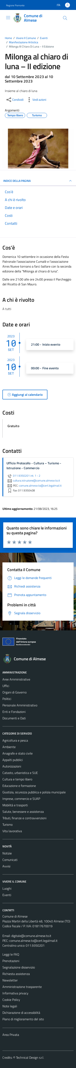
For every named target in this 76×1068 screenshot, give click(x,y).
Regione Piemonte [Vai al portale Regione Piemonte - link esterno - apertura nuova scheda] (15, 5)
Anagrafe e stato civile (17, 753)
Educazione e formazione (19, 785)
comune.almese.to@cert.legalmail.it (33, 940)
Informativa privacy (15, 993)
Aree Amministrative (16, 679)
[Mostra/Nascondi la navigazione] (8, 17)
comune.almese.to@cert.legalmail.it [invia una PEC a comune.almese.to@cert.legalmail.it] (40, 485)
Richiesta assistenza (16, 973)
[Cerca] (65, 18)
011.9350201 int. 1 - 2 (23, 475)
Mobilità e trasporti (15, 805)
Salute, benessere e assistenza (23, 811)
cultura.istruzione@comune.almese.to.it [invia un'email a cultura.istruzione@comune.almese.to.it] (33, 480)
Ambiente (9, 746)
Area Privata (10, 1034)
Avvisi (6, 866)
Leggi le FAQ (10, 954)
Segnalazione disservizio (18, 967)
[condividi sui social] (14, 99)
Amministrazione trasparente (22, 986)
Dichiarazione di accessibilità (21, 1012)
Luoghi (6, 888)
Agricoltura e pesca (15, 740)
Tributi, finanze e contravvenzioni (24, 818)
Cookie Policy (11, 999)
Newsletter (10, 980)
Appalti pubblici (12, 759)
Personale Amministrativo (19, 705)
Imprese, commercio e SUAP (21, 798)
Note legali (9, 1006)
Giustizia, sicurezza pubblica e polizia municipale (34, 792)
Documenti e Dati (14, 718)
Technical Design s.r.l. (30, 1057)
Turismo (7, 824)
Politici (6, 698)
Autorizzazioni (11, 766)
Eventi (6, 894)
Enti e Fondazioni (14, 711)
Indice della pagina (38, 180)
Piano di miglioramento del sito (23, 1019)
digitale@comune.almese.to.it (31, 935)
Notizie (7, 853)
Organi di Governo (14, 692)
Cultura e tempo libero (17, 779)
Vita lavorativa (12, 831)
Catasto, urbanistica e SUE (20, 772)
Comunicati (9, 859)
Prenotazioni (10, 960)
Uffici (5, 685)
